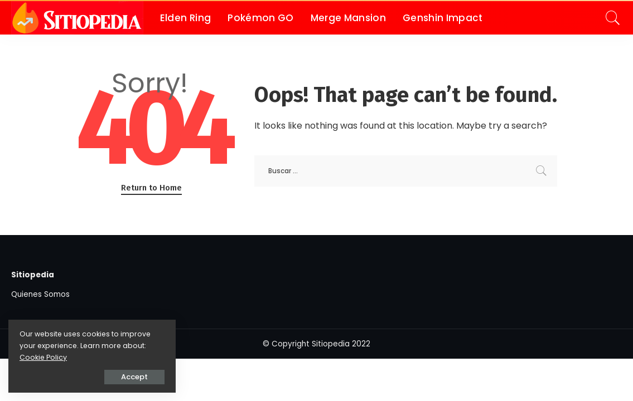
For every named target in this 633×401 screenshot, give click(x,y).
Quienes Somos (40, 294)
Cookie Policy (43, 357)
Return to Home (151, 188)
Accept (134, 376)
